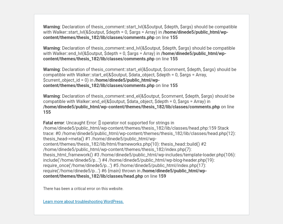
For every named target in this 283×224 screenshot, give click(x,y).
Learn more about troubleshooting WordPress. (83, 201)
